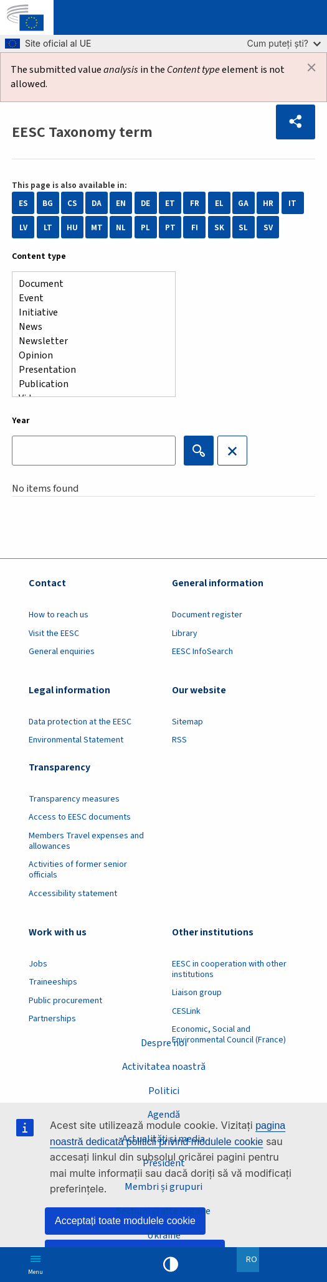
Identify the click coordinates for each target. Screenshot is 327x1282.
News (88, 327)
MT (97, 227)
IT (292, 203)
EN (121, 203)
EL (219, 203)
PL (145, 227)
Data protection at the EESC (80, 722)
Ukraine (164, 1235)
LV (23, 227)
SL (243, 227)
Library (184, 633)
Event (88, 298)
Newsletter (88, 341)
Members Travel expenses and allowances (86, 841)
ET (170, 203)
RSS (179, 740)
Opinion (88, 356)
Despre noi (164, 1043)
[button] (295, 122)
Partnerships (52, 1019)
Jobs (38, 964)
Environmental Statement (76, 740)
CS (72, 203)
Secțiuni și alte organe (163, 1211)
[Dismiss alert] (311, 68)
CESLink (186, 1011)
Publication (88, 384)
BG (47, 203)
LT (48, 227)
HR (268, 203)
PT (170, 227)
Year (21, 420)
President (164, 1163)
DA (97, 203)
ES (23, 203)
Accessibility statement (73, 893)
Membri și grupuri (163, 1186)
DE (145, 203)
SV (268, 227)
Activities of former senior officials (78, 869)
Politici (163, 1090)
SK (219, 227)
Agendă (164, 1114)
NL (121, 227)
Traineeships (53, 982)
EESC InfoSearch (202, 651)
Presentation (88, 370)
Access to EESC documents (80, 817)
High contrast (171, 1265)
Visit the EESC (54, 633)
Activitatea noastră (164, 1066)
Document (88, 284)
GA (243, 203)
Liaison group (197, 992)
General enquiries (62, 651)
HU (72, 227)
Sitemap (187, 722)
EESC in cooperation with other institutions (229, 969)
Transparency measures (74, 799)
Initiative (88, 313)
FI (194, 227)
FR (194, 203)
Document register (207, 615)
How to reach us (58, 615)
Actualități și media (164, 1138)
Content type (39, 256)
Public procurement (65, 1000)
